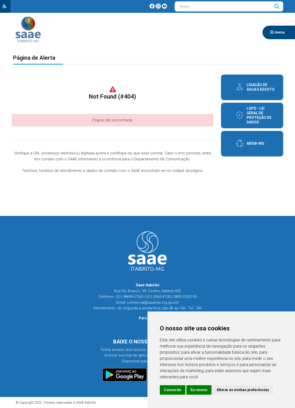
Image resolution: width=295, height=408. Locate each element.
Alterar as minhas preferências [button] (243, 390)
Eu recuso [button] (199, 390)
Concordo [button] (172, 390)
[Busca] (229, 6)
